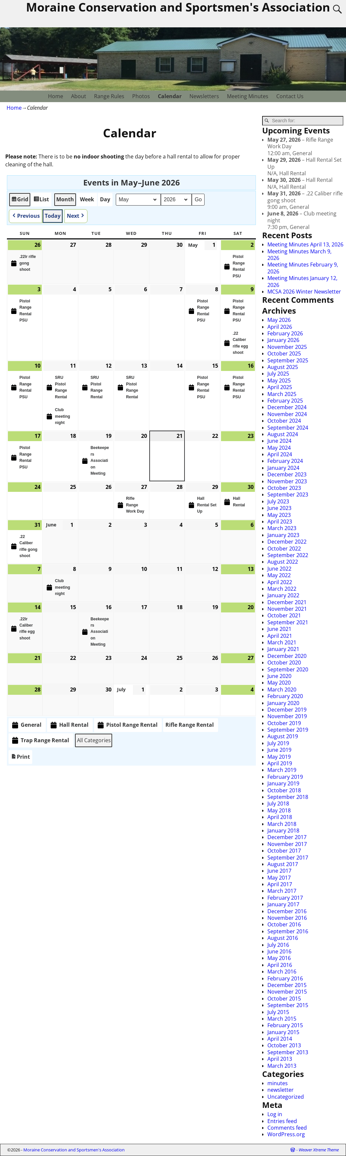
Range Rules (109, 96)
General (26, 725)
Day (105, 199)
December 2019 (287, 709)
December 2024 (287, 407)
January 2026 (283, 340)
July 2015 (278, 1012)
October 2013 (284, 1045)
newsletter (280, 1089)
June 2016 (279, 951)
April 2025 (279, 387)
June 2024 (279, 440)
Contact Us (290, 96)
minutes (277, 1083)
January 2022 (283, 595)
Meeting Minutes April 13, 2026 (305, 244)
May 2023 (279, 515)
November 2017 (287, 844)
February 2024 (285, 461)
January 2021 (283, 649)
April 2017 (279, 884)
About (78, 96)
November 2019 (287, 716)
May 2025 (279, 380)
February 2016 (285, 978)
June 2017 (279, 870)
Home (55, 96)
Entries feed (282, 1121)
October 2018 (284, 790)
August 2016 (282, 938)
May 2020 (279, 682)
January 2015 (283, 1032)
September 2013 (287, 1052)
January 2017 (283, 904)
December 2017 (287, 837)
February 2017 (285, 897)
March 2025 (281, 394)
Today (53, 215)
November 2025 (287, 347)
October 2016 (284, 924)
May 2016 (279, 958)
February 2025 (285, 400)
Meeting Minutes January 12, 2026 (302, 281)
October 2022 (284, 548)
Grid (19, 201)
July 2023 (278, 501)
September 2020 (287, 669)
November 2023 (287, 481)
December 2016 (287, 911)
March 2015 (281, 1018)
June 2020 (279, 676)
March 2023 (281, 528)
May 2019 (279, 756)
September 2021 (287, 622)
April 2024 (279, 454)
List (41, 201)
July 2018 (278, 803)
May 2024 (279, 447)
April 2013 (279, 1058)
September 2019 (287, 729)
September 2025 (287, 360)
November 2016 (287, 917)
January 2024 (283, 467)
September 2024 (287, 427)
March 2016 (281, 971)
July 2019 (278, 743)
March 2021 (281, 642)
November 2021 (287, 608)
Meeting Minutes (247, 96)
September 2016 (287, 931)
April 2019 (279, 763)
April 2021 (279, 635)
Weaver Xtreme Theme (319, 1150)
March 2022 (281, 588)
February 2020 (285, 696)
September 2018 (287, 797)
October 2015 (284, 998)
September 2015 (287, 1005)
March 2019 (281, 770)
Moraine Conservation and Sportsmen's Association (74, 1150)
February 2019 (285, 776)
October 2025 (284, 353)
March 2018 (281, 824)
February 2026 (285, 333)
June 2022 (279, 568)
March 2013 (281, 1065)
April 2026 (279, 326)
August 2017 (282, 864)
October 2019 (284, 723)
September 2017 (287, 857)
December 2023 (287, 474)
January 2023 (283, 535)
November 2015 (287, 991)
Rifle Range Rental (189, 724)
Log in (274, 1114)
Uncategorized (285, 1096)
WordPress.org (286, 1134)
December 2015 (287, 985)
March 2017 (281, 890)
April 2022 (279, 582)
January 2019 (283, 783)
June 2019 (279, 749)
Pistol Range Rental (127, 725)
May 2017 (279, 877)
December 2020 (287, 656)
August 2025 (282, 367)
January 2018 (283, 830)
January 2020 (283, 703)
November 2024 (287, 414)
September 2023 (287, 494)
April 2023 (279, 521)
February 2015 (285, 1025)
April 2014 (279, 1038)
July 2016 (278, 944)
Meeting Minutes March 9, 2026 (299, 255)
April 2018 (279, 817)
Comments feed (287, 1127)
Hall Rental (68, 725)
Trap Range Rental (40, 740)
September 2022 (287, 555)
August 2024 (282, 434)
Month (65, 199)
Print (20, 758)
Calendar (170, 96)
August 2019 (282, 736)
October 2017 (284, 850)
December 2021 (287, 602)
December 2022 (287, 541)
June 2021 (279, 629)
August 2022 (282, 561)
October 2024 (284, 420)
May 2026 (279, 320)
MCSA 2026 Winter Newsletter (304, 291)
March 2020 (281, 689)
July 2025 (278, 373)
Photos (141, 96)
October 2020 (284, 662)
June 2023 (279, 508)
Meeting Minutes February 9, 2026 (302, 268)
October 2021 (284, 615)
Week (87, 199)
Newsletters (204, 96)
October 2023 (284, 488)
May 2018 (279, 810)
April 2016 (279, 965)
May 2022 (279, 575)
